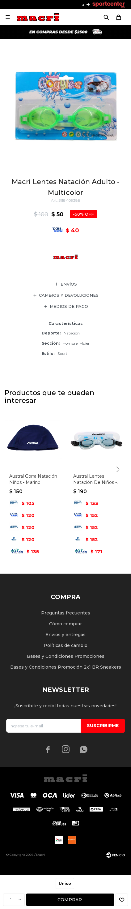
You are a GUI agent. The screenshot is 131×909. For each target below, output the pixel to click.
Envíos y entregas (65, 634)
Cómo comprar (65, 624)
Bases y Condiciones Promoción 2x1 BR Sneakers (65, 667)
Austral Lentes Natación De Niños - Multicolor (95, 479)
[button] (117, 469)
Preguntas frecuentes (65, 613)
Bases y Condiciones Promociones (65, 656)
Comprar (69, 900)
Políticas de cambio (65, 645)
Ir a (81, 4)
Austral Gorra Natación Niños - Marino (33, 479)
